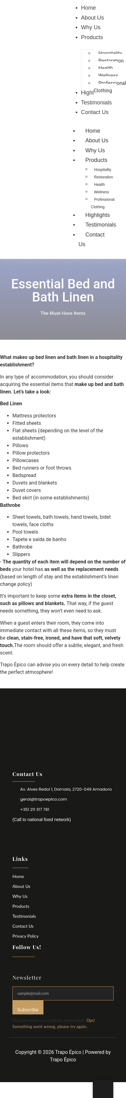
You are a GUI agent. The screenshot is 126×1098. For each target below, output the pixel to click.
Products (20, 906)
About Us (96, 140)
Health (99, 184)
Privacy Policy (25, 936)
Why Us (95, 150)
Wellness (101, 192)
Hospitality (102, 170)
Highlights (97, 215)
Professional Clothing (103, 203)
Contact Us (92, 240)
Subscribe (27, 1009)
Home (92, 131)
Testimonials (100, 225)
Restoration (103, 177)
